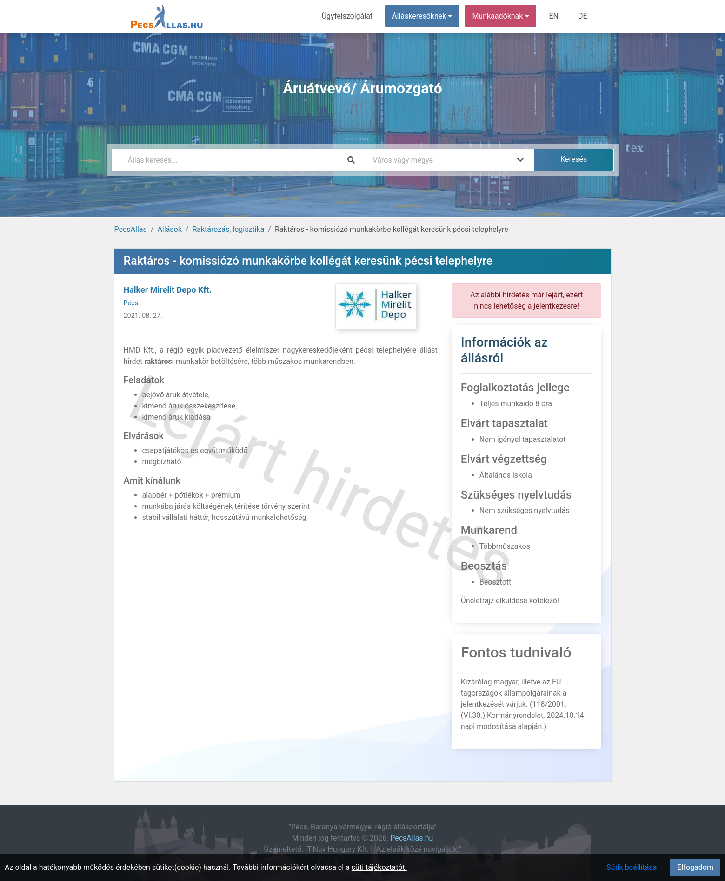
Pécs (131, 303)
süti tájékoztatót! (379, 867)
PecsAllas (130, 229)
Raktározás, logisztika (228, 229)
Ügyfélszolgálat (347, 16)
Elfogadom (695, 867)
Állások (169, 229)
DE (582, 16)
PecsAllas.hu (411, 838)
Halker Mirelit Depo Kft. (168, 290)
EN (554, 16)
